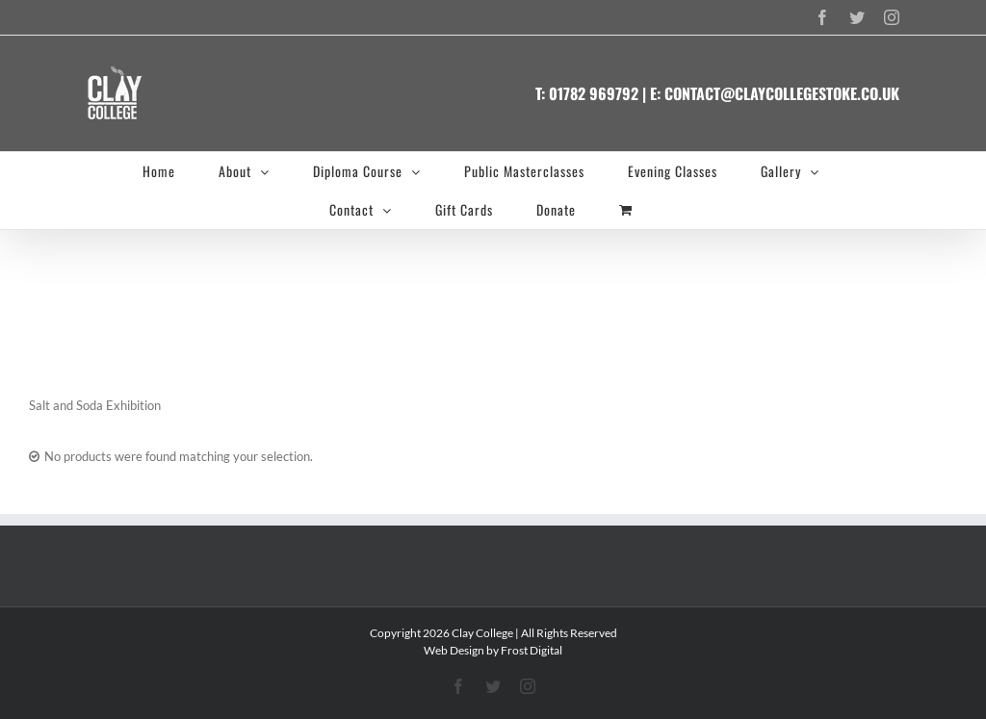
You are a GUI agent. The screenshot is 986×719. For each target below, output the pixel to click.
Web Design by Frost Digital (493, 650)
